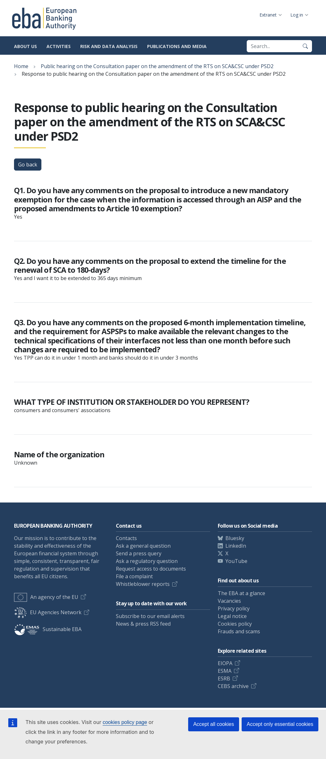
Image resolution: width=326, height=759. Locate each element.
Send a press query (138, 553)
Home (21, 66)
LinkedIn (235, 545)
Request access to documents (151, 568)
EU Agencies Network (48, 612)
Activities (58, 46)
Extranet (268, 15)
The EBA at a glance (241, 593)
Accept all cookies (213, 724)
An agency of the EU (46, 597)
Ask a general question (143, 545)
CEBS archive (233, 686)
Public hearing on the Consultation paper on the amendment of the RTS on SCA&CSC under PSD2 (157, 66)
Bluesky (234, 538)
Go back (27, 164)
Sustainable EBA (48, 629)
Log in (296, 15)
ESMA (224, 670)
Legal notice (232, 616)
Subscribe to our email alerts (150, 616)
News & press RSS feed (143, 623)
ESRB (224, 678)
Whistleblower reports (143, 583)
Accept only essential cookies (280, 724)
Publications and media (177, 46)
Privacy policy (234, 608)
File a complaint (134, 576)
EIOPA (225, 663)
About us (25, 46)
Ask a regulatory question (147, 561)
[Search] (305, 46)
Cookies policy (235, 623)
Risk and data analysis (109, 46)
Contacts (126, 538)
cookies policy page (125, 722)
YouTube (236, 561)
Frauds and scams (239, 631)
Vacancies (229, 600)
